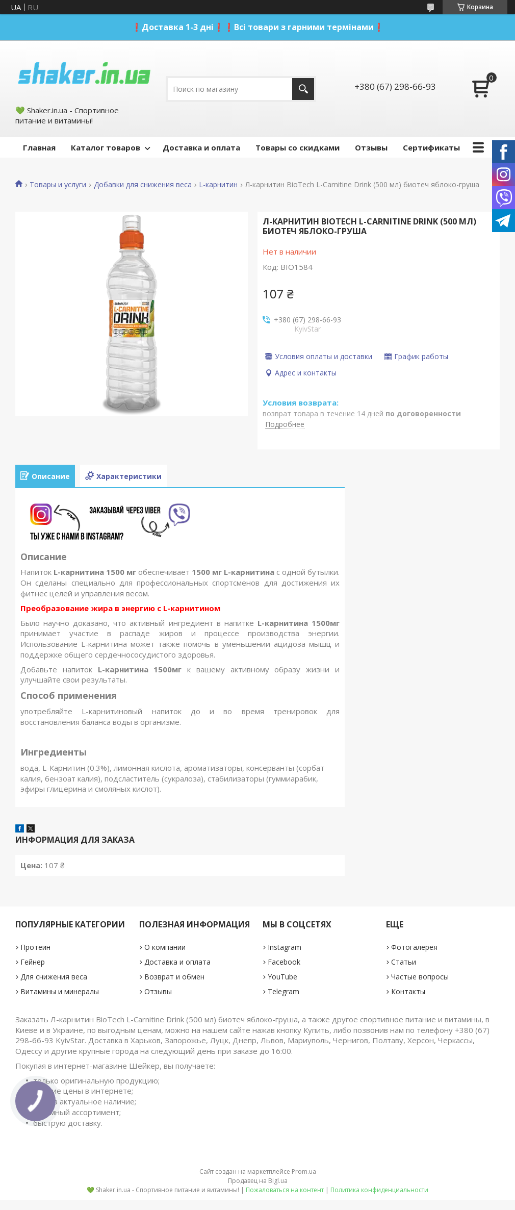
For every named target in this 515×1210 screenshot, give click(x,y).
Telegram (283, 991)
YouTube (282, 976)
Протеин (35, 947)
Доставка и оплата (201, 147)
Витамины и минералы (59, 991)
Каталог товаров (105, 147)
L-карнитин (218, 184)
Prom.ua (304, 1171)
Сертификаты (431, 147)
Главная (39, 147)
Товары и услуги (58, 184)
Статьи (403, 962)
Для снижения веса (53, 976)
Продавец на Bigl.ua (258, 1180)
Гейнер (32, 962)
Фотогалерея (414, 947)
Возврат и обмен (174, 976)
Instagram (284, 947)
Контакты (408, 991)
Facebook (284, 962)
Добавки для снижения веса (143, 184)
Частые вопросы (420, 976)
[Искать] (303, 89)
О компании (165, 947)
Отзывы (371, 147)
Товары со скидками (297, 147)
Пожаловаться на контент (285, 1190)
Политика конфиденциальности (379, 1190)
